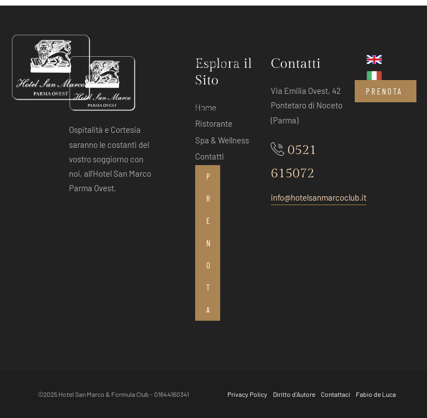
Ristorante (221, 63)
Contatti (215, 133)
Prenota (384, 91)
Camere (212, 39)
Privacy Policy (247, 394)
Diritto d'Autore (294, 394)
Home (207, 16)
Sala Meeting (225, 87)
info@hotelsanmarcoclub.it (318, 197)
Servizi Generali (234, 110)
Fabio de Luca (376, 394)
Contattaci (335, 394)
